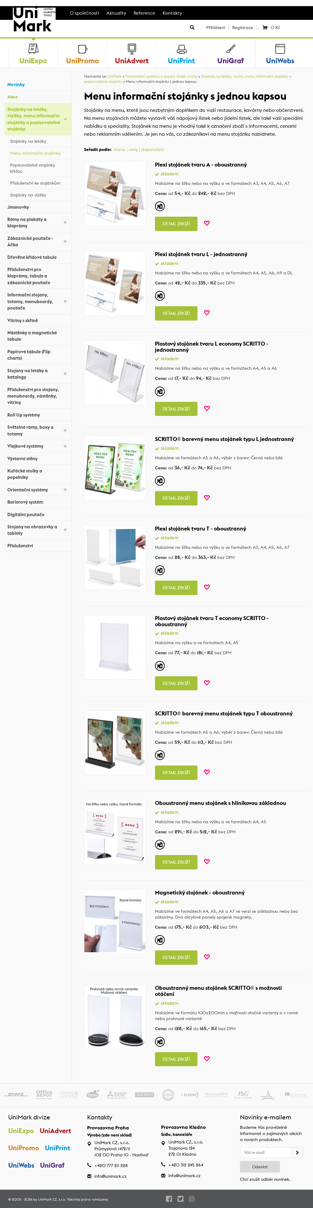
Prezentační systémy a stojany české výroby (161, 76)
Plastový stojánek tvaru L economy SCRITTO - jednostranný (211, 346)
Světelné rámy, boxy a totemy (37, 430)
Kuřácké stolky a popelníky (37, 474)
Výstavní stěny (37, 457)
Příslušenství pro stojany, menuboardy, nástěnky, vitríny (37, 396)
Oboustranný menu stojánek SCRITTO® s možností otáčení (218, 990)
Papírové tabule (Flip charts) (37, 355)
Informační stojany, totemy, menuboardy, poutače (37, 301)
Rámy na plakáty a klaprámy (37, 222)
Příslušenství (37, 545)
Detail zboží (176, 223)
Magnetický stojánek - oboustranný (200, 892)
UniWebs (21, 1165)
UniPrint (57, 1148)
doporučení (152, 149)
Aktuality (116, 13)
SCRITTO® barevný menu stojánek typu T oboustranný (224, 713)
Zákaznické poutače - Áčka (37, 241)
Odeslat (260, 1166)
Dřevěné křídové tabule (37, 256)
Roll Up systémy (37, 414)
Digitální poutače (37, 513)
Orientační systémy (37, 489)
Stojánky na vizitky (39, 194)
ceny (133, 149)
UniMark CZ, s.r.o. (52, 1199)
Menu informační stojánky (39, 152)
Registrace (242, 27)
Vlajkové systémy (37, 446)
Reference (144, 13)
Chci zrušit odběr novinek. (265, 1179)
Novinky (37, 83)
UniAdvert (55, 1130)
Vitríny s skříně (37, 319)
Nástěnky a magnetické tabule (37, 336)
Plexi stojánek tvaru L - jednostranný (201, 254)
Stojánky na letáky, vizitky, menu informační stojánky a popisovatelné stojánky (37, 119)
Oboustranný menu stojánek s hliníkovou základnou (220, 802)
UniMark (115, 76)
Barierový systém (37, 501)
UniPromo (23, 1148)
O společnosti (84, 13)
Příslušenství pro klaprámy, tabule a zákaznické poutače (37, 275)
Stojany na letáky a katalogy (37, 374)
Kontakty (172, 13)
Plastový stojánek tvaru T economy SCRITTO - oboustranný (212, 621)
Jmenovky (37, 206)
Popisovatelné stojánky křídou (39, 168)
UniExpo (21, 1130)
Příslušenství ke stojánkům (39, 182)
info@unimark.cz (110, 1176)
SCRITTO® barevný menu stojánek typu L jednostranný (224, 438)
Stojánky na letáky (39, 140)
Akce (37, 96)
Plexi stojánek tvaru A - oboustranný (201, 164)
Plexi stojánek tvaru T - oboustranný (200, 528)
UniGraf (52, 1165)
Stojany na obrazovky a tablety (37, 530)
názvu (119, 149)
